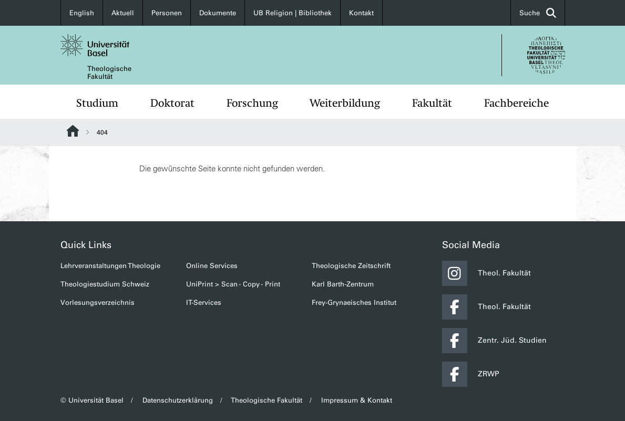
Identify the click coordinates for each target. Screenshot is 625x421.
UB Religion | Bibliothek (292, 13)
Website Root (73, 131)
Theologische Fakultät (109, 72)
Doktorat (172, 103)
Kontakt (361, 13)
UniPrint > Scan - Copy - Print (233, 284)
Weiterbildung (345, 103)
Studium (97, 103)
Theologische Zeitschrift (351, 266)
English (81, 13)
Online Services (212, 266)
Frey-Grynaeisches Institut (354, 302)
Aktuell (122, 13)
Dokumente (217, 13)
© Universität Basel (92, 400)
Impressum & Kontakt (356, 400)
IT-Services (203, 302)
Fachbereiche (516, 103)
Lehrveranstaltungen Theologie (110, 266)
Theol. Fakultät (486, 273)
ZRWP (470, 374)
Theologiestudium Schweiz (104, 284)
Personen (166, 13)
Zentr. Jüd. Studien (494, 340)
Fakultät (432, 103)
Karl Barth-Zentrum (343, 284)
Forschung (252, 103)
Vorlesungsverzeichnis (97, 302)
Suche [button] (537, 13)
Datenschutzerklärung (177, 400)
